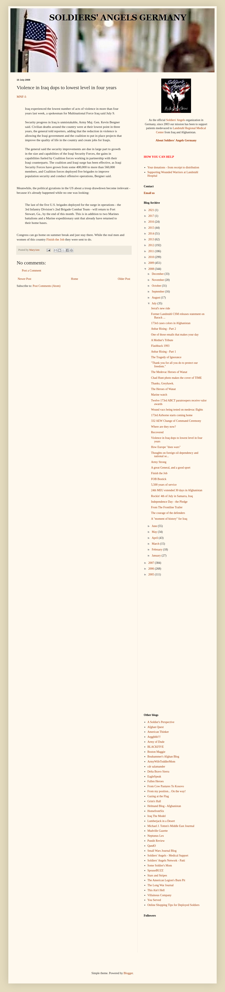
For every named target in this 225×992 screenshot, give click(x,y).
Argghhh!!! (154, 736)
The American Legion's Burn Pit (166, 880)
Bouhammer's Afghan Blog (163, 756)
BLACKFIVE (156, 746)
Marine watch (159, 394)
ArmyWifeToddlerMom (161, 761)
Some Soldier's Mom (160, 865)
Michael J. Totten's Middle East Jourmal (171, 826)
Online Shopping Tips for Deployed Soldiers (174, 905)
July (154, 303)
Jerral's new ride (160, 308)
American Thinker (158, 731)
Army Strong (158, 462)
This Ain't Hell (156, 890)
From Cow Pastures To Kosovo (166, 786)
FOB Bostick (158, 479)
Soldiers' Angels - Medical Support (168, 855)
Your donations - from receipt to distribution (173, 167)
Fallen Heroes (156, 781)
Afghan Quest (156, 727)
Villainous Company (159, 895)
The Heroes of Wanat (163, 389)
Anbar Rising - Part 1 (163, 351)
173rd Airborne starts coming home (171, 415)
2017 (151, 215)
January (156, 555)
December (158, 273)
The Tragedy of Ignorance (166, 357)
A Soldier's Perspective (161, 722)
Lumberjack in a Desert (161, 821)
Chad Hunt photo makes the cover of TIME (176, 377)
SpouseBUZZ (156, 870)
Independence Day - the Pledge (169, 501)
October (157, 285)
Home (74, 278)
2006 (151, 568)
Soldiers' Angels (175, 120)
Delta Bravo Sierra (158, 771)
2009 (151, 262)
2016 (151, 221)
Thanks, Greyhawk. (162, 383)
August (156, 297)
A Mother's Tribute (162, 340)
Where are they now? (163, 426)
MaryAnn (34, 249)
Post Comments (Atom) (46, 285)
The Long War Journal (161, 885)
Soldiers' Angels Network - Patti (166, 860)
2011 (151, 251)
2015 (151, 227)
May (155, 531)
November (158, 279)
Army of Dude (156, 741)
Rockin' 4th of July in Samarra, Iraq (172, 496)
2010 (151, 257)
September (158, 291)
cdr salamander (156, 766)
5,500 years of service (164, 484)
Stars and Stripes (157, 875)
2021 (151, 210)
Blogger (128, 973)
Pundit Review (156, 840)
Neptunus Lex (156, 835)
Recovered (157, 432)
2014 (151, 233)
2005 (151, 574)
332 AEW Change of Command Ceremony (176, 420)
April (155, 537)
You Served (154, 900)
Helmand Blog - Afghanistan (164, 806)
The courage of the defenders (168, 513)
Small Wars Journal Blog (162, 850)
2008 (151, 268)
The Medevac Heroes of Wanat (169, 372)
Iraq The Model (157, 816)
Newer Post (24, 278)
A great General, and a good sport (170, 467)
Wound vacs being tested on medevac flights (177, 409)
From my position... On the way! (167, 791)
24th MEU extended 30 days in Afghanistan (176, 490)
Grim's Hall (154, 801)
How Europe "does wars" (166, 447)
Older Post (124, 278)
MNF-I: (22, 96)
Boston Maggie (156, 751)
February (157, 549)
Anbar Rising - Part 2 (163, 328)
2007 (151, 562)
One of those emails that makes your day (175, 334)
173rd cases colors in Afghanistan (170, 323)
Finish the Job (55, 239)
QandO (152, 845)
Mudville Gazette (158, 830)
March (156, 543)
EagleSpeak (154, 776)
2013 (151, 239)
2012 (151, 245)
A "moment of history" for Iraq (169, 518)
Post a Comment (31, 270)
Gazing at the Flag (158, 796)
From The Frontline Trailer (166, 507)
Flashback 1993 (160, 345)
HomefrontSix (156, 811)
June (155, 526)
